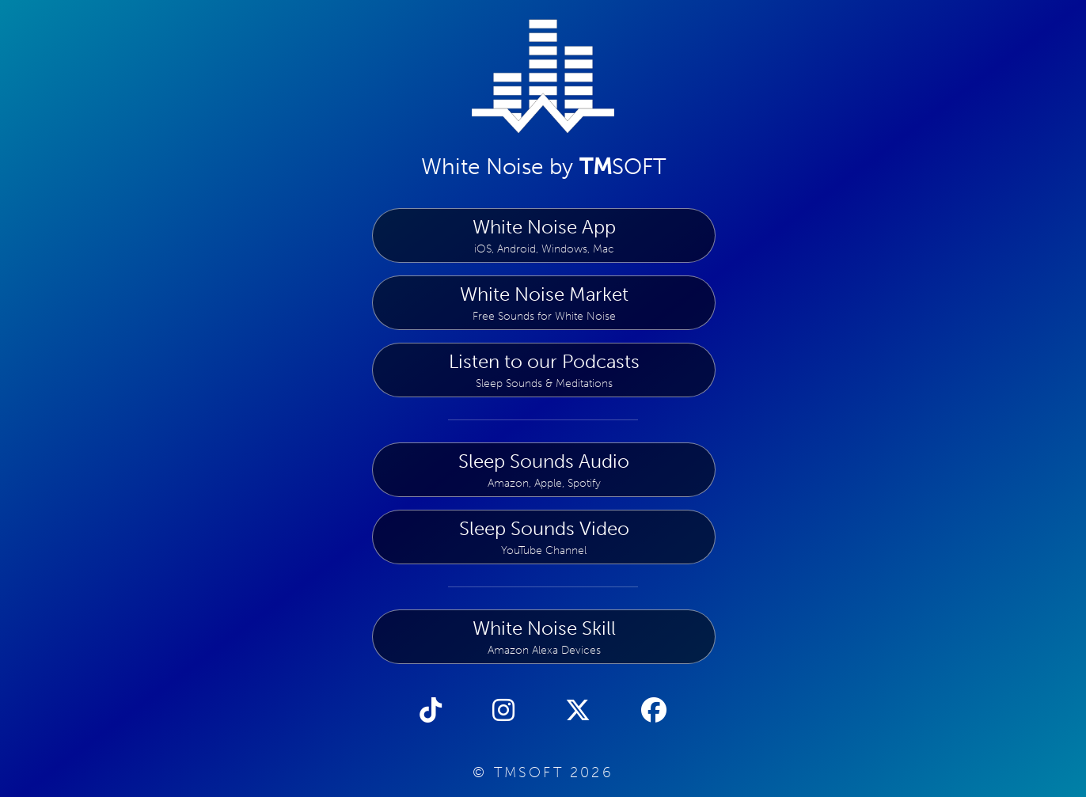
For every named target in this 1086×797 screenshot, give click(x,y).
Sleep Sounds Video (544, 537)
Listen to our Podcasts (544, 370)
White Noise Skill (544, 637)
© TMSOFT (543, 772)
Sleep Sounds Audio (544, 470)
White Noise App (544, 235)
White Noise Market (544, 303)
